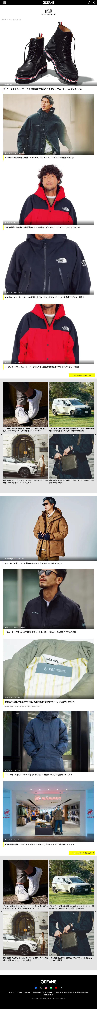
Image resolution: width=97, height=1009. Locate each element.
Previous (1, 434)
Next (95, 434)
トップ (4, 19)
